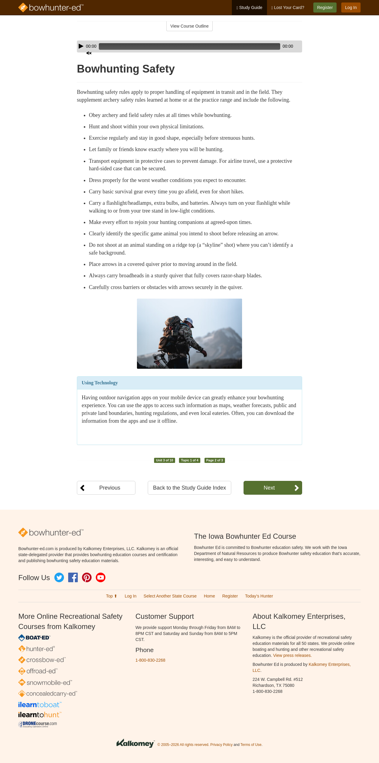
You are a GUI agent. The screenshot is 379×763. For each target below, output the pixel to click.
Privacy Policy (221, 745)
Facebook (73, 577)
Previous (109, 488)
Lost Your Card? (287, 7)
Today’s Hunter (259, 596)
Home (209, 596)
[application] (189, 46)
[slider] (181, 46)
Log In (351, 7)
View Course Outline (189, 26)
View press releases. (292, 655)
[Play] (81, 46)
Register (325, 7)
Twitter (59, 577)
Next (269, 488)
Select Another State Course (170, 596)
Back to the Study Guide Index (189, 488)
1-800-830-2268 (150, 660)
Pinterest (87, 577)
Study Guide (249, 7)
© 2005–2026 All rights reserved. (183, 745)
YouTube (100, 577)
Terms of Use (251, 745)
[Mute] (280, 46)
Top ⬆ (111, 596)
